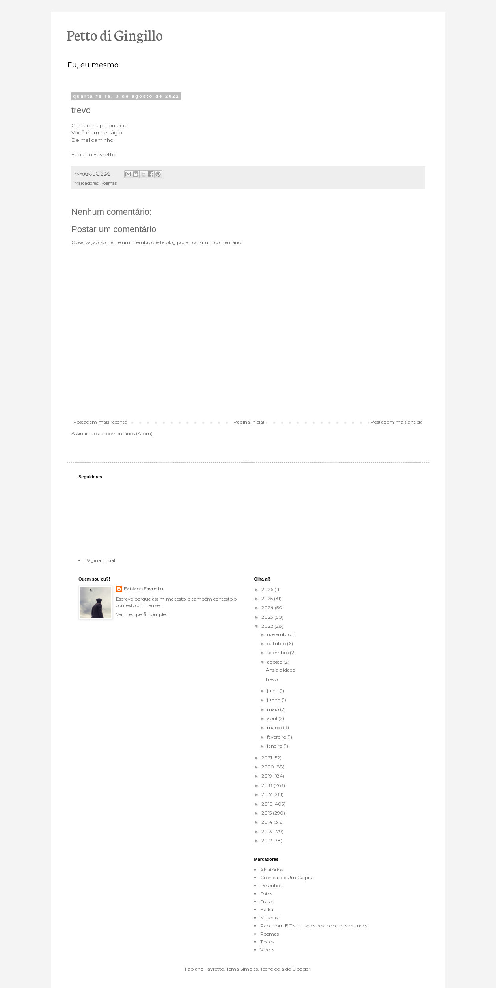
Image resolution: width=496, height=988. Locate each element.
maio (273, 709)
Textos (267, 942)
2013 (267, 831)
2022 (267, 626)
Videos (267, 950)
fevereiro (277, 737)
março (275, 727)
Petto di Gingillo (115, 34)
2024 (268, 607)
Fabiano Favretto (143, 589)
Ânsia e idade (280, 670)
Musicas (269, 918)
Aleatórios (271, 870)
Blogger (301, 969)
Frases (267, 901)
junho (274, 700)
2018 (267, 785)
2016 (267, 804)
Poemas (108, 183)
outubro (277, 643)
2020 (268, 767)
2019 (267, 776)
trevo (272, 679)
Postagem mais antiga (397, 422)
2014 (267, 822)
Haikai (267, 909)
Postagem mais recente (100, 422)
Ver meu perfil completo (143, 614)
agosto (275, 662)
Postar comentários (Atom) (121, 433)
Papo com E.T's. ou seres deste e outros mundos (313, 925)
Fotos (266, 894)
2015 (267, 813)
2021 (267, 758)
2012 (267, 840)
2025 (267, 598)
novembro (279, 634)
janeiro (275, 746)
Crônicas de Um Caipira (287, 877)
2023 (267, 617)
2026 (267, 589)
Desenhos (271, 885)
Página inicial (248, 422)
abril (272, 718)
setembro (278, 652)
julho (273, 691)
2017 (267, 794)
